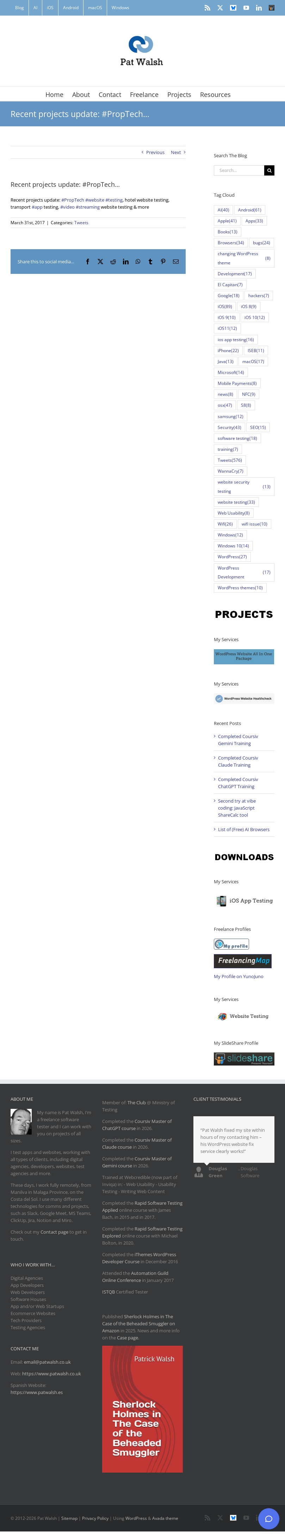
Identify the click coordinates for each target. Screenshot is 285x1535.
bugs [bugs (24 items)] (261, 242)
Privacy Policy (95, 1518)
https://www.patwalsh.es (37, 1392)
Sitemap (69, 1518)
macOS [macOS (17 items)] (253, 361)
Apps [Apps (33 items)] (254, 220)
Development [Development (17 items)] (235, 273)
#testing (114, 200)
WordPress (136, 1518)
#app (37, 207)
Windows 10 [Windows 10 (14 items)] (233, 545)
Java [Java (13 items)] (226, 361)
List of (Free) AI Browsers (243, 829)
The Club (137, 1102)
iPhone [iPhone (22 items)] (228, 350)
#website (94, 200)
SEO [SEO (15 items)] (258, 427)
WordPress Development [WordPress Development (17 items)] (244, 572)
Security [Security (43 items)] (229, 427)
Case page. (128, 1337)
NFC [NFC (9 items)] (248, 394)
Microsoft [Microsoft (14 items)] (231, 372)
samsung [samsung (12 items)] (230, 416)
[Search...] (239, 170)
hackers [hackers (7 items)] (258, 295)
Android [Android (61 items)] (249, 209)
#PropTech (72, 200)
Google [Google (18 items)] (229, 295)
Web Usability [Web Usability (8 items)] (234, 513)
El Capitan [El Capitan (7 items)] (230, 284)
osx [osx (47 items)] (225, 405)
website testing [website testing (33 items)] (236, 502)
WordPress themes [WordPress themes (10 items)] (240, 587)
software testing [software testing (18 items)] (237, 438)
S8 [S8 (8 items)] (246, 405)
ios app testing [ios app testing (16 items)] (236, 339)
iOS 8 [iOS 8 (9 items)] (248, 306)
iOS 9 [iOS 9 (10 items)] (227, 317)
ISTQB (108, 1292)
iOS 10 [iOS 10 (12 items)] (254, 317)
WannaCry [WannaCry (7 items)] (230, 471)
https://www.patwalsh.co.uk (51, 1373)
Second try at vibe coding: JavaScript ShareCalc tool (237, 808)
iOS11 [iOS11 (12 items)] (227, 328)
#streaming (88, 207)
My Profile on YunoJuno (239, 976)
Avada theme (165, 1518)
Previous (155, 152)
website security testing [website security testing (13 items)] (244, 486)
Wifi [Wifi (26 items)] (225, 524)
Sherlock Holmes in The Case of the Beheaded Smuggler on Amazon (138, 1323)
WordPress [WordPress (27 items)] (232, 556)
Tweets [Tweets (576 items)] (230, 460)
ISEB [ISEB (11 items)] (256, 350)
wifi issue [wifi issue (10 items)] (254, 524)
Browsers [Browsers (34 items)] (231, 242)
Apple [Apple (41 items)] (227, 220)
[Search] (269, 170)
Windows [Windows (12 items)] (230, 534)
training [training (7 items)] (228, 449)
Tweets (81, 223)
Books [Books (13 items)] (227, 231)
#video (67, 207)
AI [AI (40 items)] (223, 209)
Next (176, 152)
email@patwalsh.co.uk (47, 1362)
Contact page (54, 1232)
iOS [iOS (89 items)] (225, 306)
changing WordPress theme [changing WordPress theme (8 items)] (244, 258)
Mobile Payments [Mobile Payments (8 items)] (237, 383)
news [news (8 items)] (225, 394)
